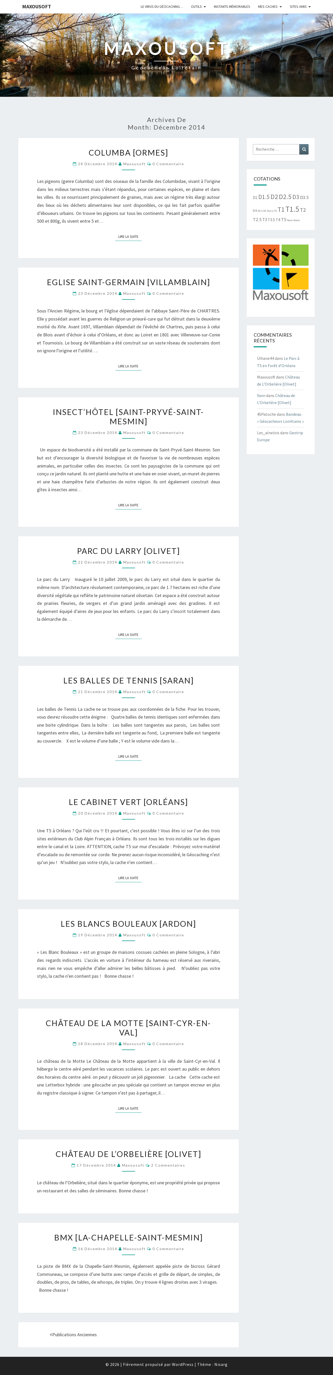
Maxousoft (36, 6)
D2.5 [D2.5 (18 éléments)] (285, 196)
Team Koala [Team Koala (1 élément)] (293, 220)
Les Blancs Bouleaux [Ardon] (128, 923)
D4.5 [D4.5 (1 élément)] (260, 211)
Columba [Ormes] (128, 152)
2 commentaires (168, 1165)
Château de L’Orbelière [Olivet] (128, 1154)
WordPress (183, 1364)
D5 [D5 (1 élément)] (264, 211)
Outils (196, 6)
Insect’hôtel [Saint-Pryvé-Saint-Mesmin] (128, 416)
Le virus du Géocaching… (162, 6)
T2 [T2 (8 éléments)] (303, 209)
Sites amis (298, 6)
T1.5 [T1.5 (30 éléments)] (292, 209)
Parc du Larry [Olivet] (128, 550)
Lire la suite (130, 236)
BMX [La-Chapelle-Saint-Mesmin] (128, 1237)
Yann (261, 395)
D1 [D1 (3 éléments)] (255, 197)
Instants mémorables (232, 6)
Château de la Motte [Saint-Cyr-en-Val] (128, 1027)
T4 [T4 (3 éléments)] (278, 219)
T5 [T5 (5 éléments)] (283, 219)
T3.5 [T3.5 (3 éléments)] (271, 219)
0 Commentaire (168, 164)
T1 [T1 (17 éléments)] (281, 209)
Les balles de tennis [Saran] (128, 680)
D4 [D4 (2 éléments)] (255, 210)
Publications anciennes (73, 1335)
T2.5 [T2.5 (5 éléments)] (257, 219)
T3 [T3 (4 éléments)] (264, 219)
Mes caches (268, 6)
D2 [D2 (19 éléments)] (274, 196)
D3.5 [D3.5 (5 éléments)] (304, 197)
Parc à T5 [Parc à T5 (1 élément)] (272, 211)
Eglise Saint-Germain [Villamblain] (128, 282)
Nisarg (221, 1364)
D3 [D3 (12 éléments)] (295, 197)
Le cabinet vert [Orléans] (128, 802)
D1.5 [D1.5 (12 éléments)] (264, 197)
